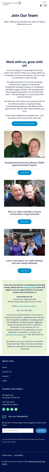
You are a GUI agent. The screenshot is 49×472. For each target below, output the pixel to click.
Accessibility (18, 455)
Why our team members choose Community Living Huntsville (24, 212)
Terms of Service (7, 442)
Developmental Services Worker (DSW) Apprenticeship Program (24, 163)
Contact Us (6, 372)
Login (4, 380)
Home (4, 367)
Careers (5, 376)
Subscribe (41, 430)
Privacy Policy (38, 439)
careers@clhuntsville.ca (27, 306)
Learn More (25, 173)
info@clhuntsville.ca (10, 404)
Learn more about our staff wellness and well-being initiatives (24, 261)
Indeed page (29, 287)
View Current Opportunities (25, 124)
